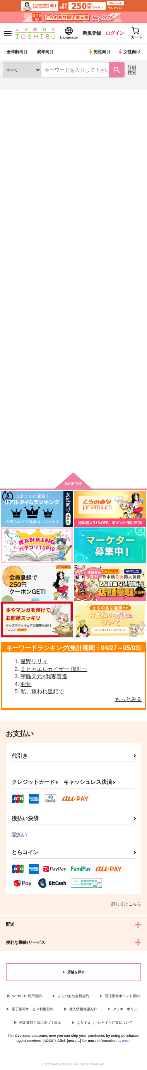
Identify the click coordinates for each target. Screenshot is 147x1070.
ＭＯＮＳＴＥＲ (69, 333)
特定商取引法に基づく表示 (40, 1023)
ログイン (115, 33)
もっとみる (128, 699)
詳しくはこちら (126, 903)
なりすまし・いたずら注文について (105, 1023)
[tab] (20, 212)
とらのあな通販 (18, 94)
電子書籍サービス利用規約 (32, 1009)
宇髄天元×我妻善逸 (44, 676)
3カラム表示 (110, 234)
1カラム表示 (137, 234)
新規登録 (91, 33)
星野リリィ (34, 661)
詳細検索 (132, 69)
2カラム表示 (124, 234)
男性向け (99, 51)
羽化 (26, 684)
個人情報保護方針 (83, 1009)
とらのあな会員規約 (73, 996)
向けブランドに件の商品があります (73, 455)
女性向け (129, 51)
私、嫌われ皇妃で (42, 691)
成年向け (45, 51)
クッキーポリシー (127, 1009)
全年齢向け (17, 51)
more (126, 1041)
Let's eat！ (17, 333)
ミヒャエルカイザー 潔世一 (54, 669)
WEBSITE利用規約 (27, 996)
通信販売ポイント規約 (122, 996)
